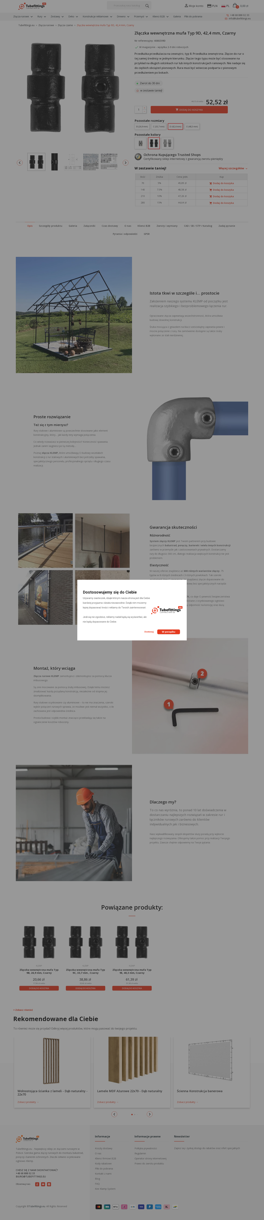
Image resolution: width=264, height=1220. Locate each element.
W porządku (168, 631)
